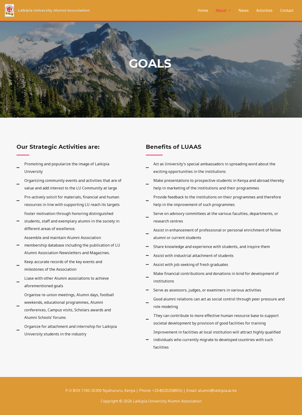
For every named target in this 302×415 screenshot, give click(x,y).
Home (203, 10)
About (221, 10)
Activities (264, 10)
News (244, 10)
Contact (287, 10)
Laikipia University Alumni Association (57, 10)
